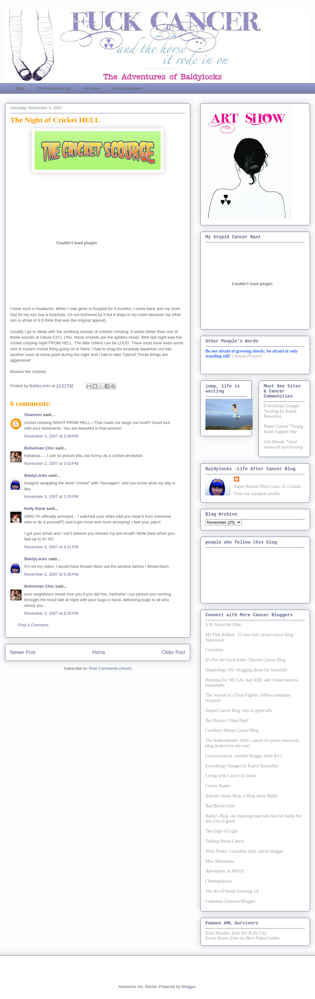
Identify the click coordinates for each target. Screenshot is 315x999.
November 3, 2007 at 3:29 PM (51, 496)
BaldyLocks (35, 475)
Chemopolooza (218, 881)
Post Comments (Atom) (110, 668)
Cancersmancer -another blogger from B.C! (243, 755)
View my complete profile (257, 493)
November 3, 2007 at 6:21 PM (51, 547)
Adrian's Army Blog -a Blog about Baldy (241, 795)
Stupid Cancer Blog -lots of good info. (239, 710)
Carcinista (214, 649)
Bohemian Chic (39, 448)
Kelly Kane (34, 508)
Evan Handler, (218, 933)
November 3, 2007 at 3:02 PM (51, 463)
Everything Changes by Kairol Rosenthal (241, 766)
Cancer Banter (218, 785)
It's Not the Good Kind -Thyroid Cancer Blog (245, 660)
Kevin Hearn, (217, 938)
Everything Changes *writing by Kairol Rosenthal (282, 411)
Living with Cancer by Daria (230, 775)
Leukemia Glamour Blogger (230, 901)
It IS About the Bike (223, 624)
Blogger (188, 986)
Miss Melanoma (219, 861)
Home (99, 652)
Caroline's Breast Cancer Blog (232, 730)
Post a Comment (33, 625)
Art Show (92, 88)
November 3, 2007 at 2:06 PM (51, 436)
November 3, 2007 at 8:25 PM (51, 613)
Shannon (33, 414)
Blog (20, 88)
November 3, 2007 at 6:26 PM (51, 574)
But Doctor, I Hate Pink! (227, 720)
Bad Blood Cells (220, 806)
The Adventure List (54, 88)
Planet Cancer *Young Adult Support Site (283, 429)
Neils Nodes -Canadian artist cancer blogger (244, 851)
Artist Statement (127, 88)
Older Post (173, 652)
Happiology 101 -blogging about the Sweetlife (246, 670)
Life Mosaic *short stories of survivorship (283, 444)
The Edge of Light (221, 831)
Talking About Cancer (224, 841)
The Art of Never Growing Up (232, 891)
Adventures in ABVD (224, 871)
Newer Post (23, 652)
